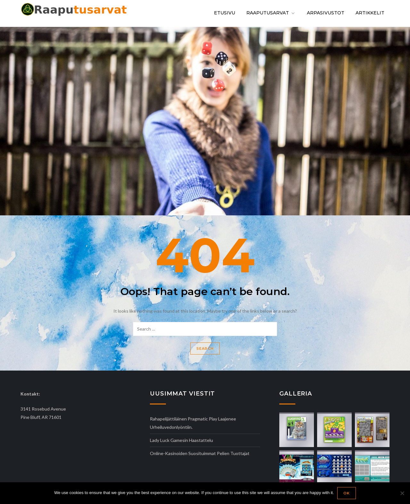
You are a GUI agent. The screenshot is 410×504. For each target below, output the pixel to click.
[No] (402, 493)
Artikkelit (370, 13)
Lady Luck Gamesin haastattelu (181, 440)
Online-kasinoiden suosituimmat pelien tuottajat (200, 453)
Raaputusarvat (271, 13)
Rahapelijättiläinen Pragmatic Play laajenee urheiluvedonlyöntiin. (193, 423)
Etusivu (224, 13)
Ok (346, 493)
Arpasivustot (325, 13)
